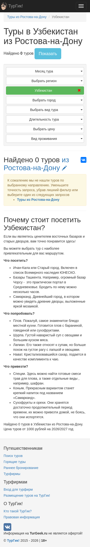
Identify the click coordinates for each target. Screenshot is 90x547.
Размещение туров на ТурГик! (27, 495)
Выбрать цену (58, 129)
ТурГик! (15, 6)
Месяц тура (59, 71)
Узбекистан (58, 90)
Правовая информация (22, 517)
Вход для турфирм (18, 489)
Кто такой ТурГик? (18, 511)
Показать (48, 53)
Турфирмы (12, 474)
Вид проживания (57, 139)
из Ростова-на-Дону (36, 164)
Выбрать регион (57, 81)
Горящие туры (15, 462)
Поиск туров (13, 456)
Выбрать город (57, 100)
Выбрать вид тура (56, 110)
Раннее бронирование (21, 468)
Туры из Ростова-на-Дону (38, 200)
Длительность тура (56, 119)
